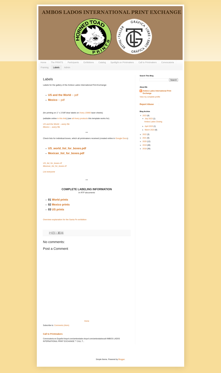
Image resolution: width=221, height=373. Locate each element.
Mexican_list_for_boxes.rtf (54, 166)
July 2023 (149, 119)
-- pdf (63, 95)
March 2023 (150, 130)
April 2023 (149, 126)
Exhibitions (88, 62)
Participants (73, 62)
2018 (145, 149)
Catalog (102, 62)
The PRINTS (57, 62)
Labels (56, 67)
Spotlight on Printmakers (122, 62)
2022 (145, 134)
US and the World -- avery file (56, 124)
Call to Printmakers (147, 62)
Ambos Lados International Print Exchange (157, 92)
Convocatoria (167, 62)
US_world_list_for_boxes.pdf (67, 148)
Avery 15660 (85, 113)
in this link (61, 118)
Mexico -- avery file (51, 127)
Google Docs (121, 138)
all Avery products (80, 118)
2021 (145, 138)
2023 (145, 115)
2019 (145, 145)
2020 (145, 141)
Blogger (121, 359)
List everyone (49, 172)
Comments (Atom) (61, 325)
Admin (67, 67)
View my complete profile (150, 97)
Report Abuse (147, 104)
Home (43, 62)
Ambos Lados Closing (153, 122)
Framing (44, 67)
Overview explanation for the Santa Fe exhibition (65, 219)
